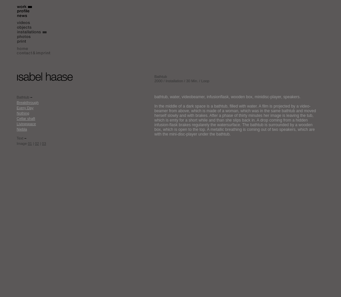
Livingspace (26, 124)
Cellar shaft (26, 119)
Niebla (22, 129)
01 (30, 144)
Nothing (23, 113)
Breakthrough (28, 103)
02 (37, 144)
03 (44, 144)
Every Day (25, 108)
